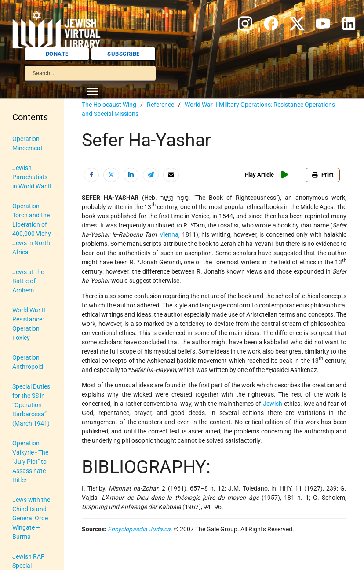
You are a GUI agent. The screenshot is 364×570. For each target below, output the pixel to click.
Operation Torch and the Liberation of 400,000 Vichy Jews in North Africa (31, 229)
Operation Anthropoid (27, 362)
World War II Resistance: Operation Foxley (28, 324)
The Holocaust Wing (109, 104)
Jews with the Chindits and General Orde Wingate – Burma (31, 518)
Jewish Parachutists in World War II (31, 177)
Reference (160, 104)
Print (322, 174)
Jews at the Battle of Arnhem (28, 281)
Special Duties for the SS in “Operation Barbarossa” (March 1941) (31, 405)
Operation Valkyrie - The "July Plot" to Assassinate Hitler (30, 461)
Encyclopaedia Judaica (139, 529)
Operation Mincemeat (27, 143)
